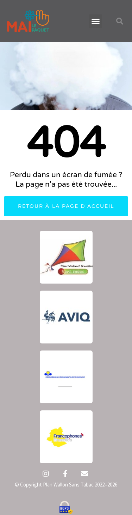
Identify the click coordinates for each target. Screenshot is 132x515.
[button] (95, 21)
